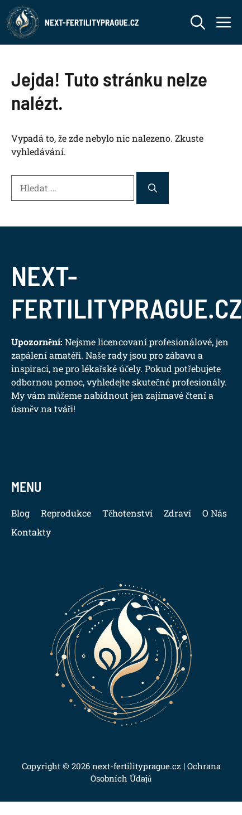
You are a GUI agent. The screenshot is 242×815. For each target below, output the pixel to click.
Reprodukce (66, 513)
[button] (198, 22)
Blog (20, 513)
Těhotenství (127, 513)
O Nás (214, 513)
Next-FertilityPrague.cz (92, 22)
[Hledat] (152, 188)
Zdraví (177, 513)
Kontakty (31, 532)
